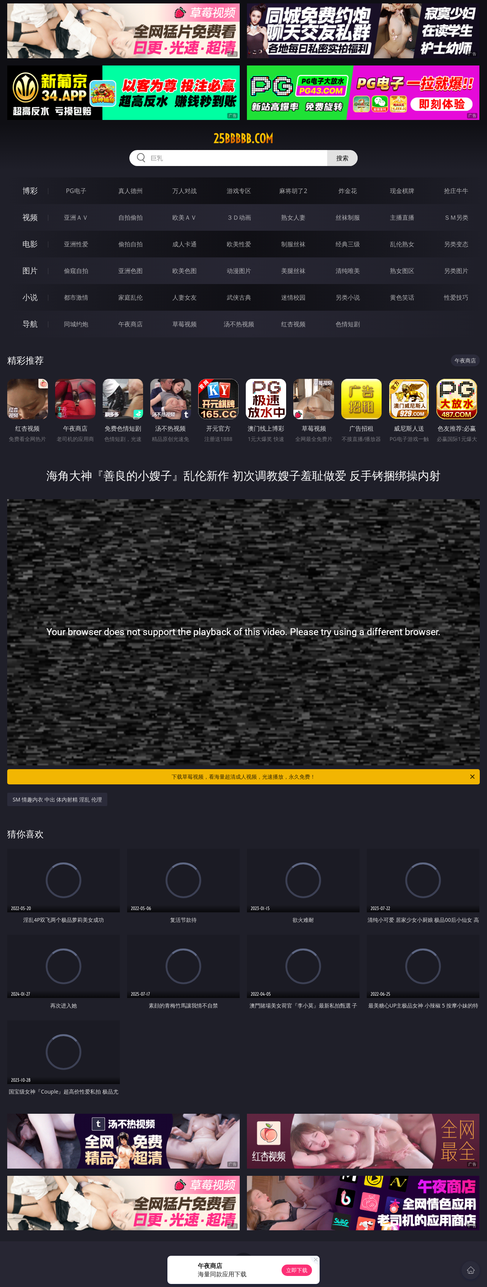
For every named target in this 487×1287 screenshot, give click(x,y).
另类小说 (348, 297)
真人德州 (130, 191)
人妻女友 (184, 297)
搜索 (342, 158)
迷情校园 (293, 297)
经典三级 (348, 244)
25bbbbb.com (243, 138)
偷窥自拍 (76, 271)
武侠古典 (239, 297)
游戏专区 (239, 191)
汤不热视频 (239, 324)
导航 (30, 324)
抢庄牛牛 (456, 191)
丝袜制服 (348, 217)
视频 (30, 217)
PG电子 (76, 191)
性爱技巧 (456, 297)
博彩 (30, 190)
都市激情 (76, 297)
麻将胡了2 (293, 191)
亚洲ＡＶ (76, 217)
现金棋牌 (402, 191)
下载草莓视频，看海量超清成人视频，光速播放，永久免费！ (324, 776)
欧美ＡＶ (184, 217)
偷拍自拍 (130, 244)
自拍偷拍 (130, 217)
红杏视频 (293, 324)
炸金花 (348, 191)
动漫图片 (239, 271)
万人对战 (184, 191)
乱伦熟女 (402, 244)
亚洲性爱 (76, 244)
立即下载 (296, 1270)
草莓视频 (184, 324)
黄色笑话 (402, 297)
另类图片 (456, 271)
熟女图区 (402, 271)
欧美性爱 (239, 244)
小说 (30, 297)
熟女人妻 (293, 217)
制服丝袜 (293, 244)
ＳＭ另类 (456, 217)
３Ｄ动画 (239, 217)
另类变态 (456, 244)
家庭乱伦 (130, 297)
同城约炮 (76, 324)
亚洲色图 (130, 271)
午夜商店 (130, 324)
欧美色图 (184, 271)
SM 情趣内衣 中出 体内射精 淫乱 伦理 (57, 799)
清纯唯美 (348, 271)
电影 (30, 244)
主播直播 (402, 217)
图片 (30, 270)
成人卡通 (184, 244)
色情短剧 (348, 324)
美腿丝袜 (293, 271)
